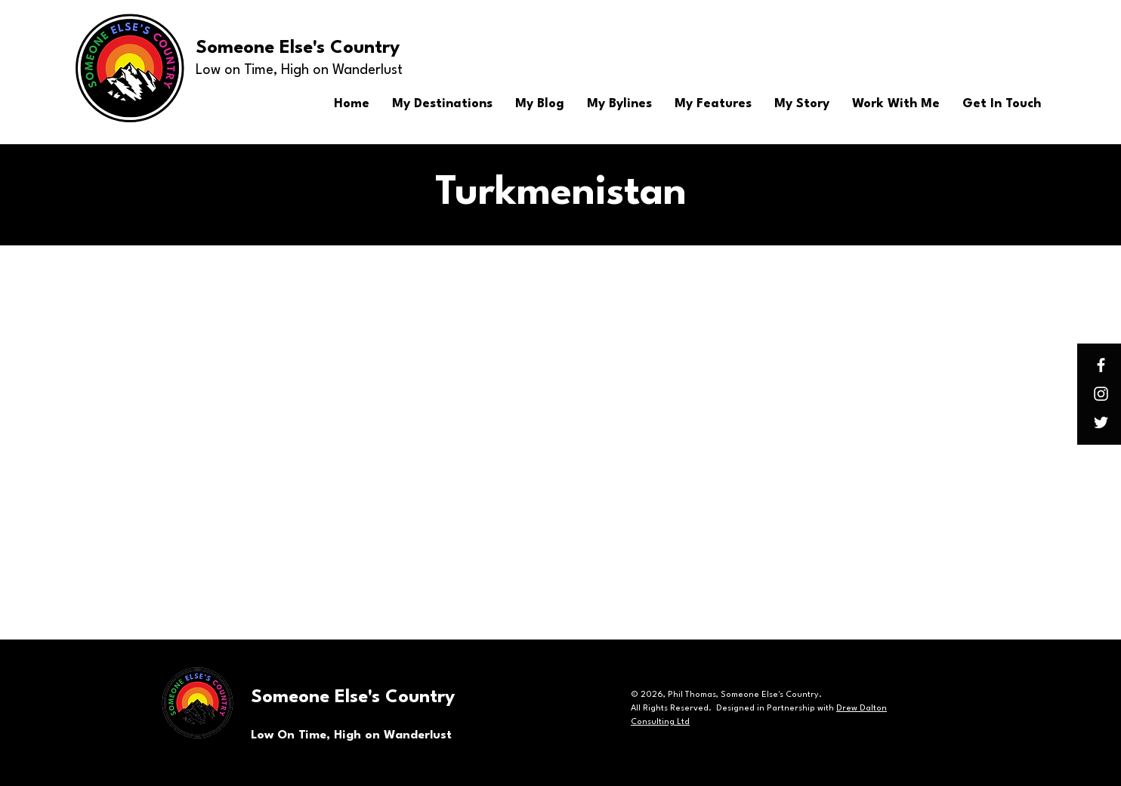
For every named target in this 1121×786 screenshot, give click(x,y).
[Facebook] (1101, 365)
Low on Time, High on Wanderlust (299, 70)
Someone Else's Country (298, 48)
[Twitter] (1101, 422)
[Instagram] (1101, 393)
